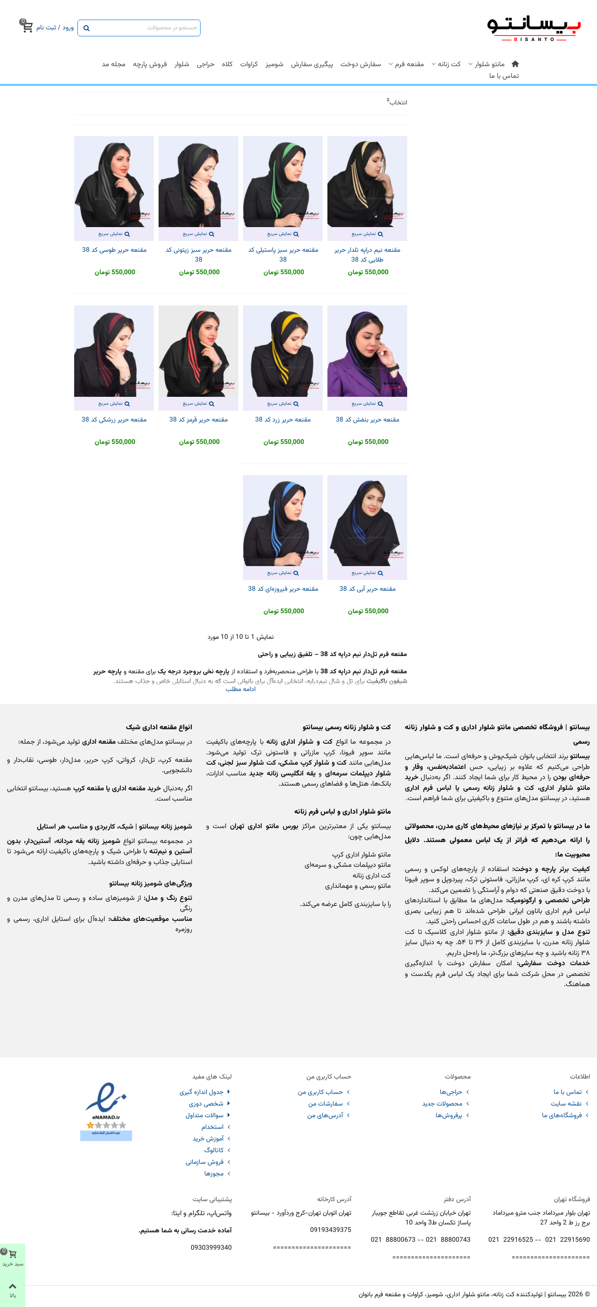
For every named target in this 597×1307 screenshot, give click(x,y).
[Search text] (146, 28)
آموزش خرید (212, 1139)
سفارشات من (329, 1104)
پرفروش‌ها (453, 1116)
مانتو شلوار (490, 64)
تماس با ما (504, 76)
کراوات (249, 64)
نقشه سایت (570, 1104)
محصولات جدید (446, 1104)
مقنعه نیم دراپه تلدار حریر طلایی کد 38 (367, 255)
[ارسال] (86, 28)
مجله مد (113, 64)
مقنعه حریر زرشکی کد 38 (114, 420)
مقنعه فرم (409, 64)
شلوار (181, 64)
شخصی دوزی (210, 1104)
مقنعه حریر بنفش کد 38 (367, 420)
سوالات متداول (209, 1116)
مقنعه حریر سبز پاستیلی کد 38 (283, 255)
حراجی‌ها (455, 1092)
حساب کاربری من (324, 1092)
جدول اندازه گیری (206, 1092)
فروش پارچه (150, 64)
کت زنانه (449, 64)
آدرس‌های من (329, 1116)
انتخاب (398, 103)
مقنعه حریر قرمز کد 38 (198, 420)
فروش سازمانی (209, 1162)
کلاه (227, 64)
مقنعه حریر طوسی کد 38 (114, 251)
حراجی (206, 64)
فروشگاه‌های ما (566, 1116)
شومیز (274, 64)
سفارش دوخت (360, 64)
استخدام (216, 1127)
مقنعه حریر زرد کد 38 (283, 420)
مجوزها (218, 1174)
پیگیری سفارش (312, 64)
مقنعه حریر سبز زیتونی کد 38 (198, 255)
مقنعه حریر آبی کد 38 (368, 590)
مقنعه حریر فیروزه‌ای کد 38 (283, 590)
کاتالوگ (218, 1151)
